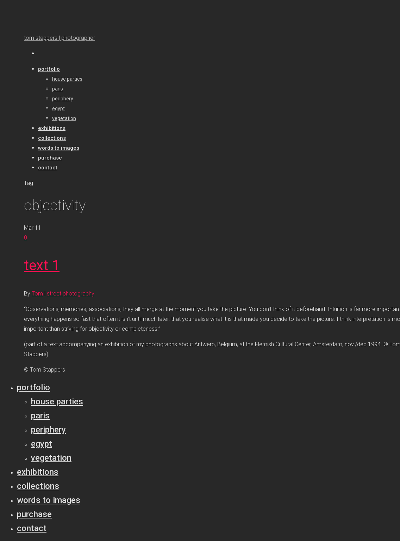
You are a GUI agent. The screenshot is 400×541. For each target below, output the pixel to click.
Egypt (41, 444)
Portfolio (33, 387)
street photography (70, 293)
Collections (38, 486)
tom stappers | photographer (59, 38)
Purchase (34, 514)
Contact (31, 528)
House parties (57, 401)
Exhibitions (37, 472)
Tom (37, 293)
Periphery (48, 430)
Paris (40, 416)
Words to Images (48, 500)
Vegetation (51, 458)
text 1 (42, 265)
